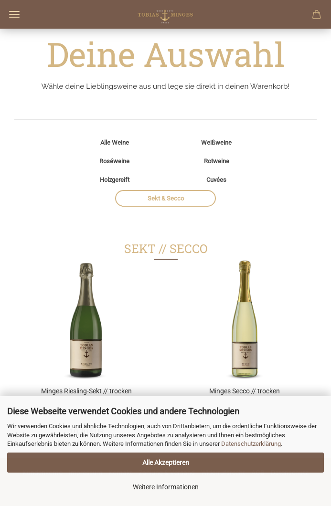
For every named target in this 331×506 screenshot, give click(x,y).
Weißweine (216, 142)
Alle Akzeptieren (165, 462)
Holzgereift (114, 179)
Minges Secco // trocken (244, 391)
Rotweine (216, 161)
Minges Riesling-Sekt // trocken (86, 391)
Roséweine (114, 161)
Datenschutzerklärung (251, 443)
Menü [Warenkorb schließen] (14, 14)
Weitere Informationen (166, 487)
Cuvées (216, 179)
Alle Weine (114, 142)
